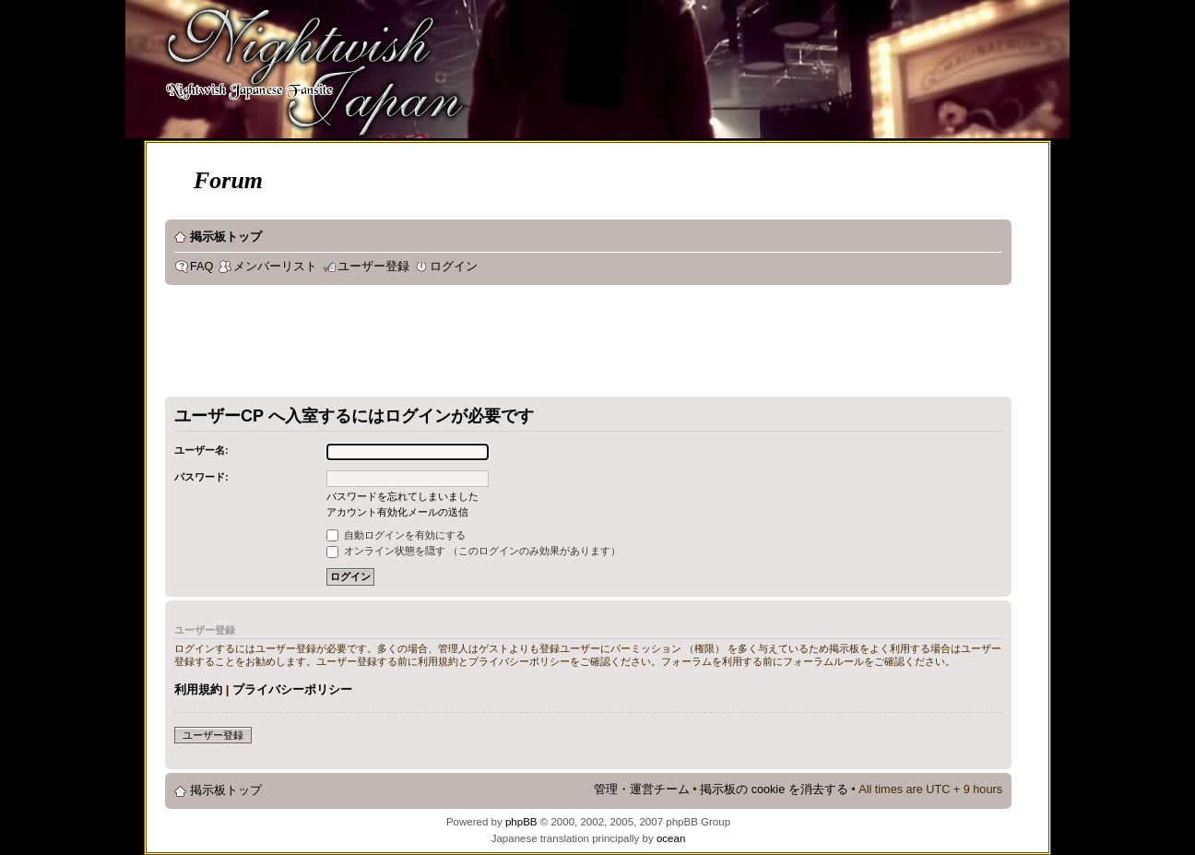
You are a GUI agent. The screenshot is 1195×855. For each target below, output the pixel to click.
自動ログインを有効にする (396, 534)
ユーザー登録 (373, 266)
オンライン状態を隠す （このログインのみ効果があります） (473, 550)
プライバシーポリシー (292, 689)
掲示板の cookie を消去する (774, 789)
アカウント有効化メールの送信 (397, 511)
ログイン (454, 266)
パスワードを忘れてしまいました (402, 496)
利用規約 (198, 689)
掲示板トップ (226, 237)
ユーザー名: (201, 450)
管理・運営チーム (642, 789)
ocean (671, 838)
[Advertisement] (500, 344)
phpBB (521, 821)
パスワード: (201, 476)
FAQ (201, 266)
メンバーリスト (275, 266)
